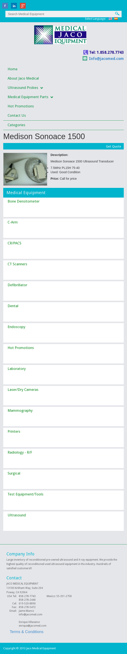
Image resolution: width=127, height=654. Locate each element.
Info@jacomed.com (106, 59)
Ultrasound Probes (23, 87)
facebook (5, 6)
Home (12, 69)
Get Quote (113, 146)
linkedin (14, 6)
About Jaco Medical (23, 78)
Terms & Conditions (26, 632)
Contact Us (17, 115)
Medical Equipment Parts (28, 97)
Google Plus (23, 6)
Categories (16, 125)
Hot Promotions (21, 106)
